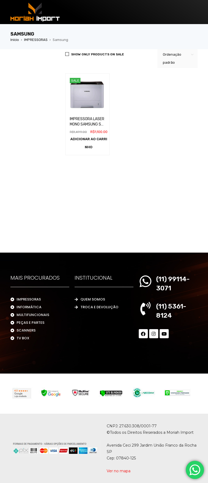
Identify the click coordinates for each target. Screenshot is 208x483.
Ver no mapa (118, 471)
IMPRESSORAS (36, 40)
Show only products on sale (97, 54)
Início (14, 40)
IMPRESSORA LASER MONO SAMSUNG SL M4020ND (87, 124)
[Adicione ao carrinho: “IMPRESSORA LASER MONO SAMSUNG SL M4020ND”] (89, 143)
